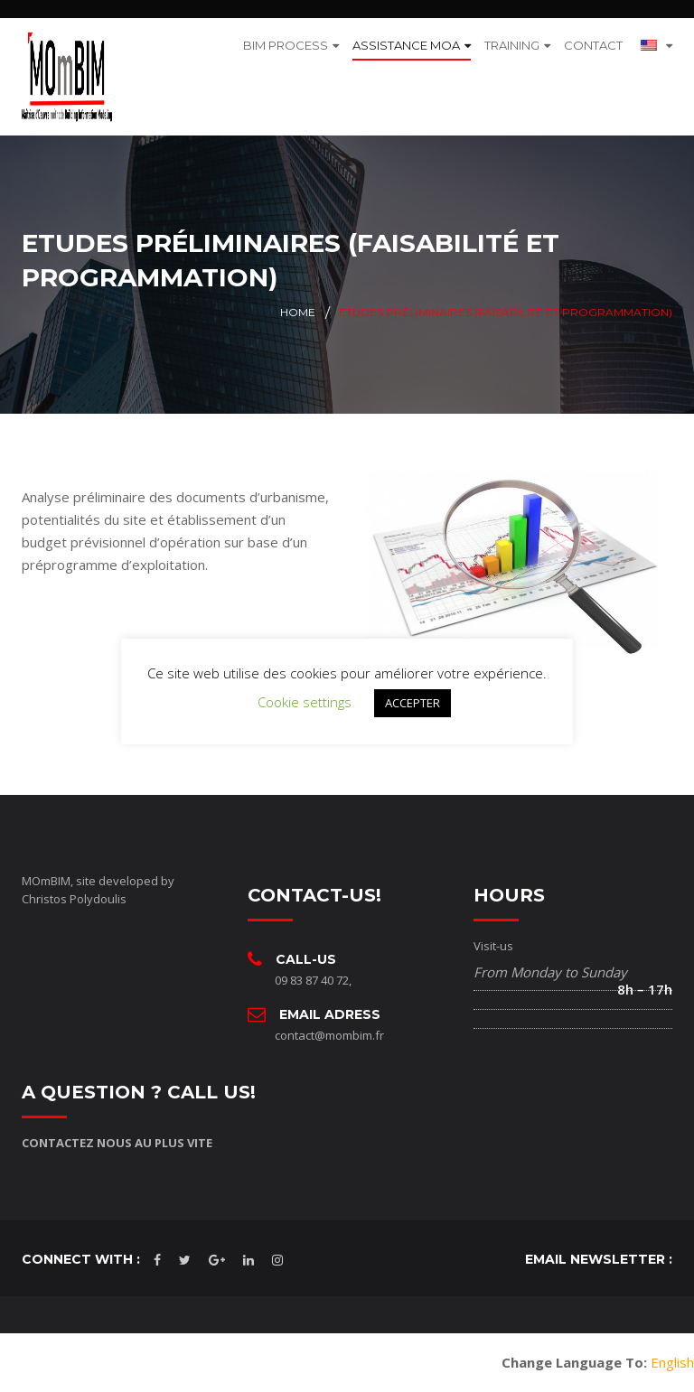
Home (297, 312)
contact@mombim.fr (329, 1035)
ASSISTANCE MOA (406, 45)
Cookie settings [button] (305, 702)
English (672, 1362)
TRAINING (511, 45)
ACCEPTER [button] (412, 703)
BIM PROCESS (285, 45)
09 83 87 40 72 (312, 980)
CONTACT (593, 45)
